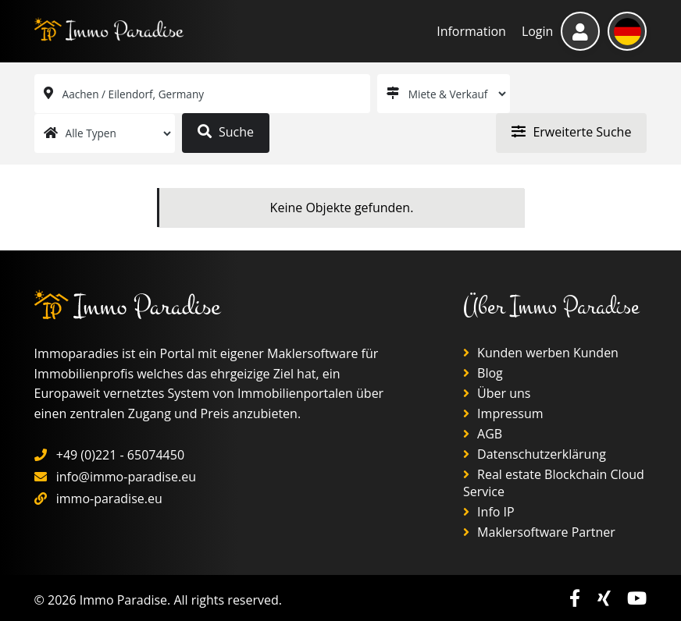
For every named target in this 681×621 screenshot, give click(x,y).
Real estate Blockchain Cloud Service (553, 483)
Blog (483, 372)
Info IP (489, 511)
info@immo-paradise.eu (126, 476)
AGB (482, 433)
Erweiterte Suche (571, 131)
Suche (226, 131)
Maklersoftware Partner (539, 532)
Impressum (503, 413)
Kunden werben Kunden (541, 352)
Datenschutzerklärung (534, 454)
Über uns (497, 393)
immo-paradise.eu (109, 498)
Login (538, 31)
